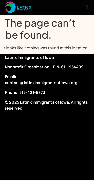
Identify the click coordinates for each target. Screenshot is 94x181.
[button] (86, 7)
